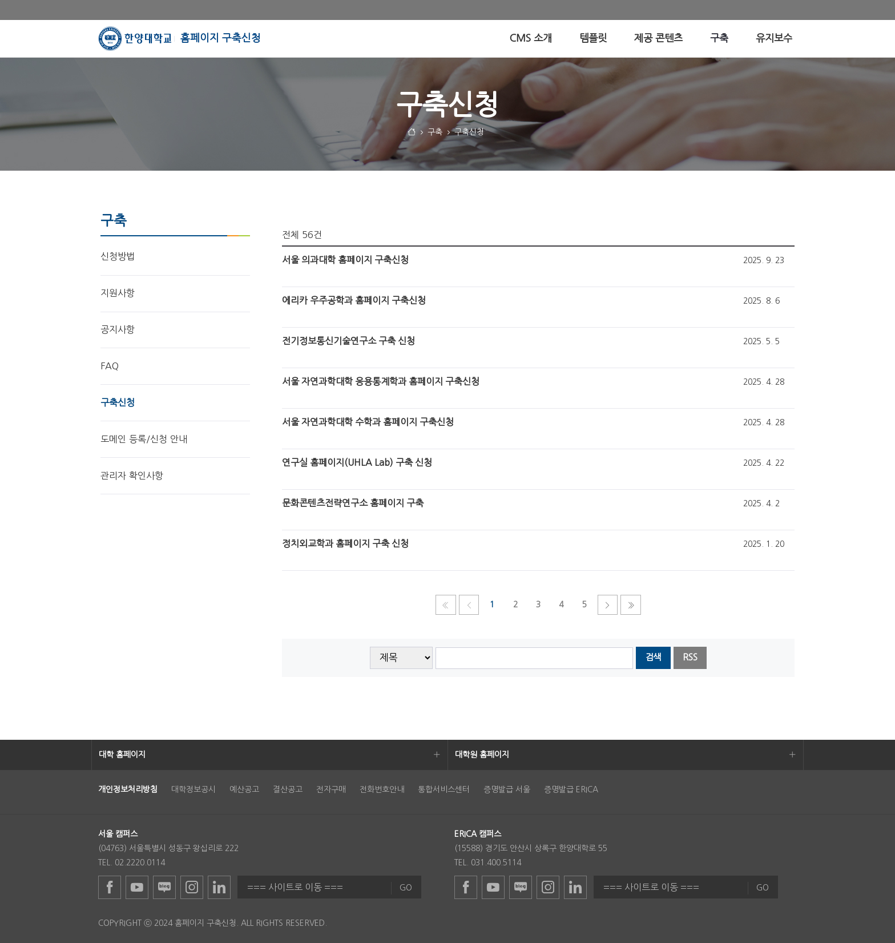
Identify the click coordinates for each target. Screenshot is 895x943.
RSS (690, 657)
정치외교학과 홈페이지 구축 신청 (345, 543)
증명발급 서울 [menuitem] (506, 789)
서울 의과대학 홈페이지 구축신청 (345, 259)
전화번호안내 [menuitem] (382, 789)
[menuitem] (531, 38)
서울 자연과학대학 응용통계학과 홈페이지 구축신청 (380, 381)
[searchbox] (535, 658)
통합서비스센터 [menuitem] (444, 789)
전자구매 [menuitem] (331, 789)
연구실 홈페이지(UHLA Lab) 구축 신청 (357, 462)
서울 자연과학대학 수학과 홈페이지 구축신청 (368, 421)
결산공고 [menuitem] (288, 789)
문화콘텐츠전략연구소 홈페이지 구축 (353, 502)
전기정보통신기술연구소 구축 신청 (348, 340)
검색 (653, 657)
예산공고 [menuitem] (244, 789)
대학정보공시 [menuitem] (193, 789)
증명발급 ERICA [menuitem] (571, 789)
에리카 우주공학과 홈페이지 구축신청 (354, 300)
